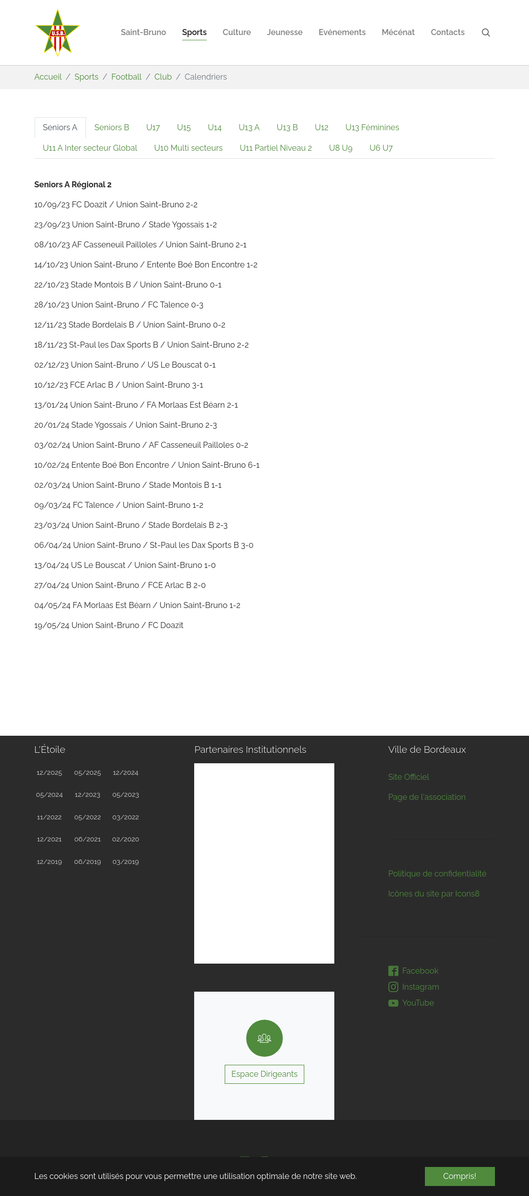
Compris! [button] (459, 1176)
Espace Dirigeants (264, 1074)
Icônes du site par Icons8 (434, 894)
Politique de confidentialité (437, 873)
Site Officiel (408, 777)
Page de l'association (427, 797)
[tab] (60, 127)
